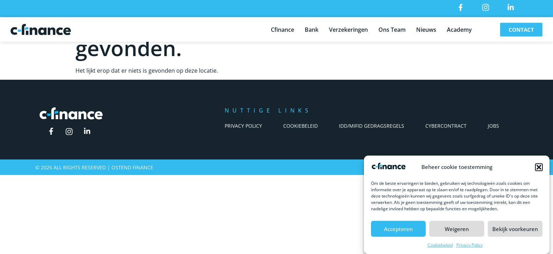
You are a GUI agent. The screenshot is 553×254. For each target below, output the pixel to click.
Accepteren (398, 228)
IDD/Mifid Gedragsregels (371, 125)
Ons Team (392, 28)
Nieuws (426, 28)
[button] (538, 167)
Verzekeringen (348, 28)
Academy (459, 28)
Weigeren (457, 228)
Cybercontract (446, 125)
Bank (311, 28)
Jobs (493, 125)
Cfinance (282, 28)
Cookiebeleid (440, 245)
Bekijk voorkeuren (515, 228)
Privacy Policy (469, 245)
